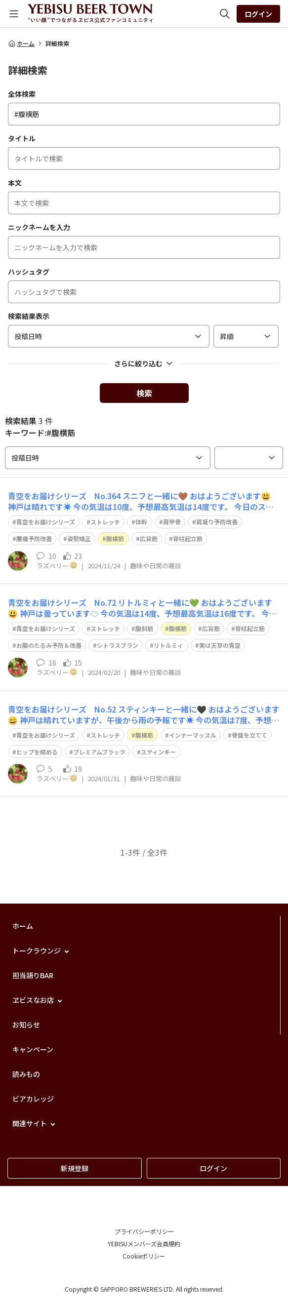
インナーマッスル (192, 735)
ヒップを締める (37, 752)
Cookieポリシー (144, 1256)
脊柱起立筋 (188, 538)
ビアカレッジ (33, 1099)
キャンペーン (32, 1049)
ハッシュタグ (28, 272)
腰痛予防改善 (34, 538)
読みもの (26, 1074)
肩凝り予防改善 (217, 521)
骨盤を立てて (249, 735)
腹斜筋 (144, 628)
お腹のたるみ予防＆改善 (49, 645)
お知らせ (26, 1024)
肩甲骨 (172, 521)
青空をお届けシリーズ (45, 521)
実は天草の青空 (220, 645)
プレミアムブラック (99, 752)
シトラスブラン (117, 645)
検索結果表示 (28, 316)
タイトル (22, 138)
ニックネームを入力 (39, 227)
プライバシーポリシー (144, 1231)
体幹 (141, 521)
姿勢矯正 (79, 538)
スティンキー (158, 752)
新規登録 (74, 1168)
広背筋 (149, 538)
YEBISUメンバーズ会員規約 (144, 1243)
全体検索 (22, 94)
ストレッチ (105, 521)
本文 (15, 183)
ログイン (258, 14)
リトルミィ (168, 645)
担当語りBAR (32, 975)
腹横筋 (115, 538)
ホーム (21, 43)
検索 (144, 393)
